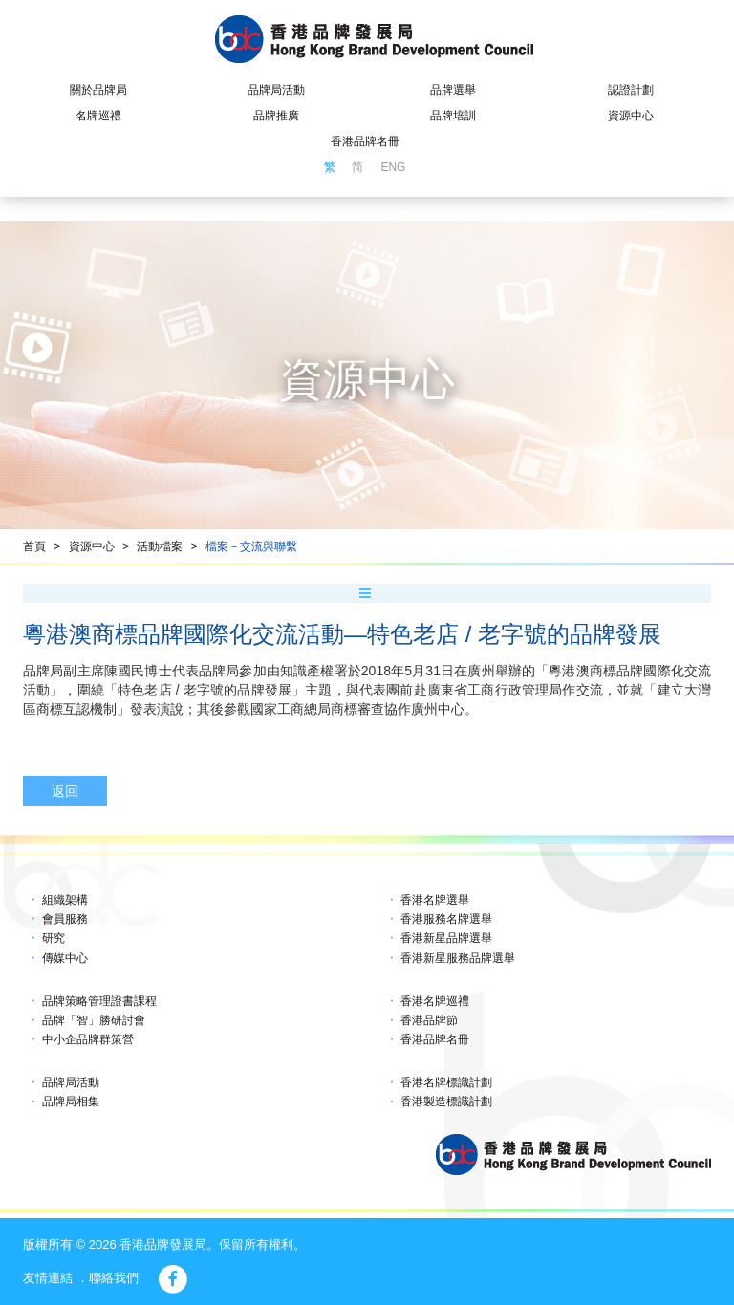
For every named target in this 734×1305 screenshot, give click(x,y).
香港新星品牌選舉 (446, 938)
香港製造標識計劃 (446, 1101)
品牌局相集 (70, 1101)
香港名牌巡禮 (434, 1001)
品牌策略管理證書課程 (99, 1001)
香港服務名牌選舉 (446, 919)
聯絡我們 (114, 1278)
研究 (53, 938)
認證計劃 (631, 89)
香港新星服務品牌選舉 (457, 958)
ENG (392, 167)
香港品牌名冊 (365, 141)
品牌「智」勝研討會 (93, 1020)
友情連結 (48, 1278)
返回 (65, 791)
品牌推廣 (276, 115)
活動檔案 (160, 546)
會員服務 (65, 919)
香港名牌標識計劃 (446, 1082)
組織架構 (65, 900)
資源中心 (631, 115)
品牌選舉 (453, 89)
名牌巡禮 (98, 115)
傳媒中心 (65, 958)
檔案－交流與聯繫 (251, 546)
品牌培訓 (453, 115)
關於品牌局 (98, 89)
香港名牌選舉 (434, 900)
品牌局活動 (276, 89)
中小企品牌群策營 (88, 1039)
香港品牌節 (429, 1020)
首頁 (34, 546)
